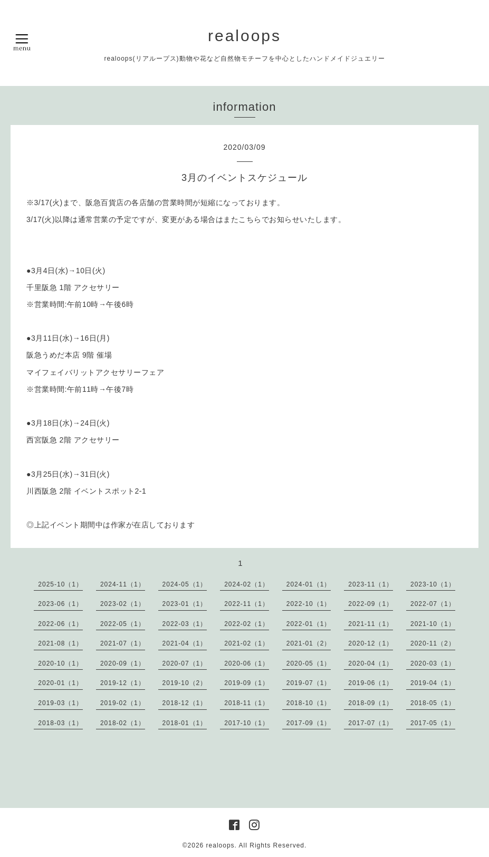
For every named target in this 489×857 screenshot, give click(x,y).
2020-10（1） (60, 663)
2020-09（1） (122, 663)
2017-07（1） (370, 723)
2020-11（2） (432, 643)
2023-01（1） (184, 604)
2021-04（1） (184, 643)
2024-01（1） (308, 584)
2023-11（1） (370, 584)
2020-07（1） (184, 663)
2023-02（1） (122, 604)
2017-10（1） (246, 723)
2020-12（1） (370, 643)
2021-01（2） (308, 643)
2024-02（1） (246, 584)
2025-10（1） (60, 584)
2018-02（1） (122, 723)
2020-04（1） (370, 663)
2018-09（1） (370, 703)
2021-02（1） (246, 643)
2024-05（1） (184, 584)
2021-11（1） (370, 624)
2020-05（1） (308, 663)
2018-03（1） (60, 723)
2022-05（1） (122, 624)
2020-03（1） (432, 663)
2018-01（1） (184, 723)
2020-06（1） (246, 663)
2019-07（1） (308, 683)
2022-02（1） (246, 624)
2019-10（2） (184, 683)
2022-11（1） (246, 604)
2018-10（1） (308, 703)
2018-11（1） (246, 703)
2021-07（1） (122, 643)
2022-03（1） (184, 624)
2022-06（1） (60, 624)
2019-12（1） (122, 683)
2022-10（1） (308, 604)
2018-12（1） (184, 703)
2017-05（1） (432, 723)
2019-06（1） (370, 683)
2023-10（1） (432, 584)
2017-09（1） (308, 723)
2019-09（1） (246, 683)
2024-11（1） (122, 584)
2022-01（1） (308, 624)
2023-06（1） (60, 604)
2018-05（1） (432, 703)
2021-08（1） (60, 643)
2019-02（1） (122, 703)
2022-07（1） (432, 604)
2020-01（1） (60, 683)
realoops (244, 35)
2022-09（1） (370, 604)
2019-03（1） (60, 703)
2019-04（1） (432, 683)
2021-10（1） (432, 624)
